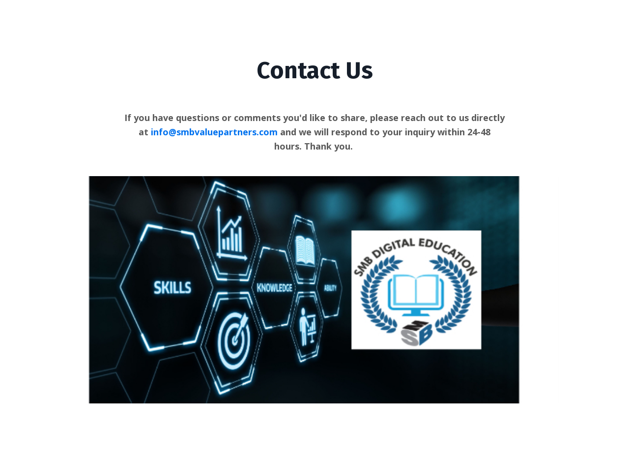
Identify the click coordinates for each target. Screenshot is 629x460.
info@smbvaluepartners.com (214, 132)
